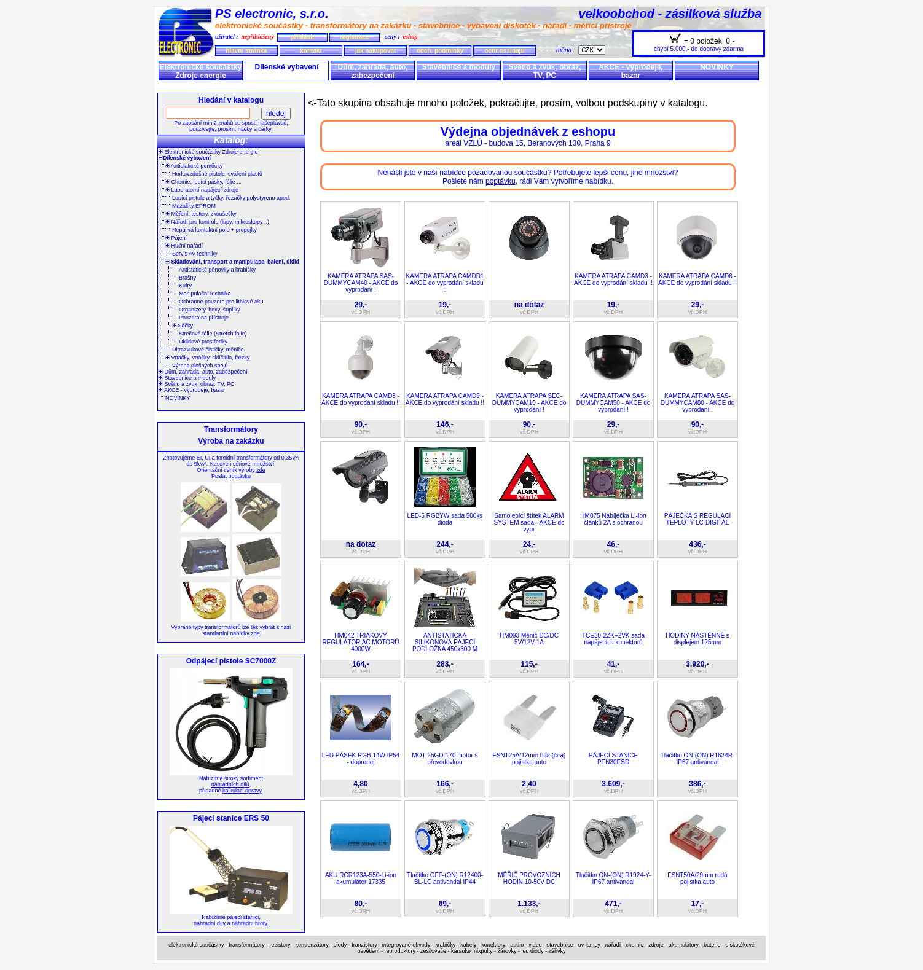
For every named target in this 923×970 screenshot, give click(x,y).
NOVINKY (717, 67)
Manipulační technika (205, 294)
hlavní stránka (246, 50)
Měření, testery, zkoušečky (201, 214)
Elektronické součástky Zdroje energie (201, 71)
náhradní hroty (249, 923)
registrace (354, 37)
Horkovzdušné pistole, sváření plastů (217, 174)
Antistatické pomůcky (194, 166)
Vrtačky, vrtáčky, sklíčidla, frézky (207, 357)
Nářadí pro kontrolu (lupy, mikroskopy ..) (217, 222)
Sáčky (182, 326)
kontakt (311, 50)
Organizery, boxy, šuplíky (209, 310)
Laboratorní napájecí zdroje (201, 190)
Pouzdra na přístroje (204, 318)
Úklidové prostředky (203, 341)
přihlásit (302, 37)
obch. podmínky (440, 50)
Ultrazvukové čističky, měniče (208, 349)
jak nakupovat (375, 50)
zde (260, 470)
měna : (567, 50)
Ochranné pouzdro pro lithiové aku (221, 302)
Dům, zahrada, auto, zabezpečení (372, 71)
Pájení (176, 238)
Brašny (187, 278)
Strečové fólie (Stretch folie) (213, 334)
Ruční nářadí (184, 246)
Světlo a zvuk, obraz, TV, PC (544, 71)
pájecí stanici (243, 917)
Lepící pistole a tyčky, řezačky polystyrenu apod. (231, 198)
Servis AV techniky (195, 254)
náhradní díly (210, 923)
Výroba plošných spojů (200, 365)
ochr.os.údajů (504, 50)
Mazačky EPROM (194, 206)
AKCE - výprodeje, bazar (631, 71)
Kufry (185, 286)
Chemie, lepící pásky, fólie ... (203, 182)
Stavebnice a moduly (458, 67)
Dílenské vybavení (286, 67)
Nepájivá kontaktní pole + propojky (214, 230)
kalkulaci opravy (241, 791)
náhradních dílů (230, 784)
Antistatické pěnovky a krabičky (217, 270)
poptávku (239, 476)
